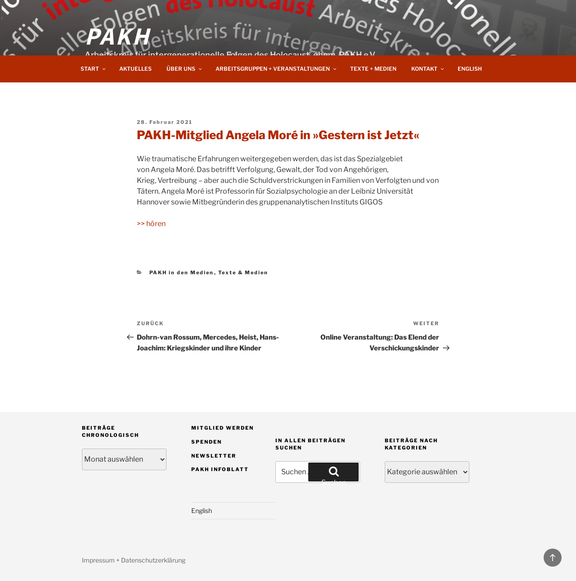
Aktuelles (135, 68)
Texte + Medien (373, 68)
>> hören (151, 223)
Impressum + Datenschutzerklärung (133, 560)
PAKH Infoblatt (220, 469)
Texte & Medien (243, 272)
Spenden (206, 442)
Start (94, 68)
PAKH (117, 35)
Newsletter (213, 456)
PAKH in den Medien (181, 272)
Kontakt (428, 68)
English (470, 68)
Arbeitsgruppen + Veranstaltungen (277, 68)
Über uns (184, 68)
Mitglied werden (222, 428)
